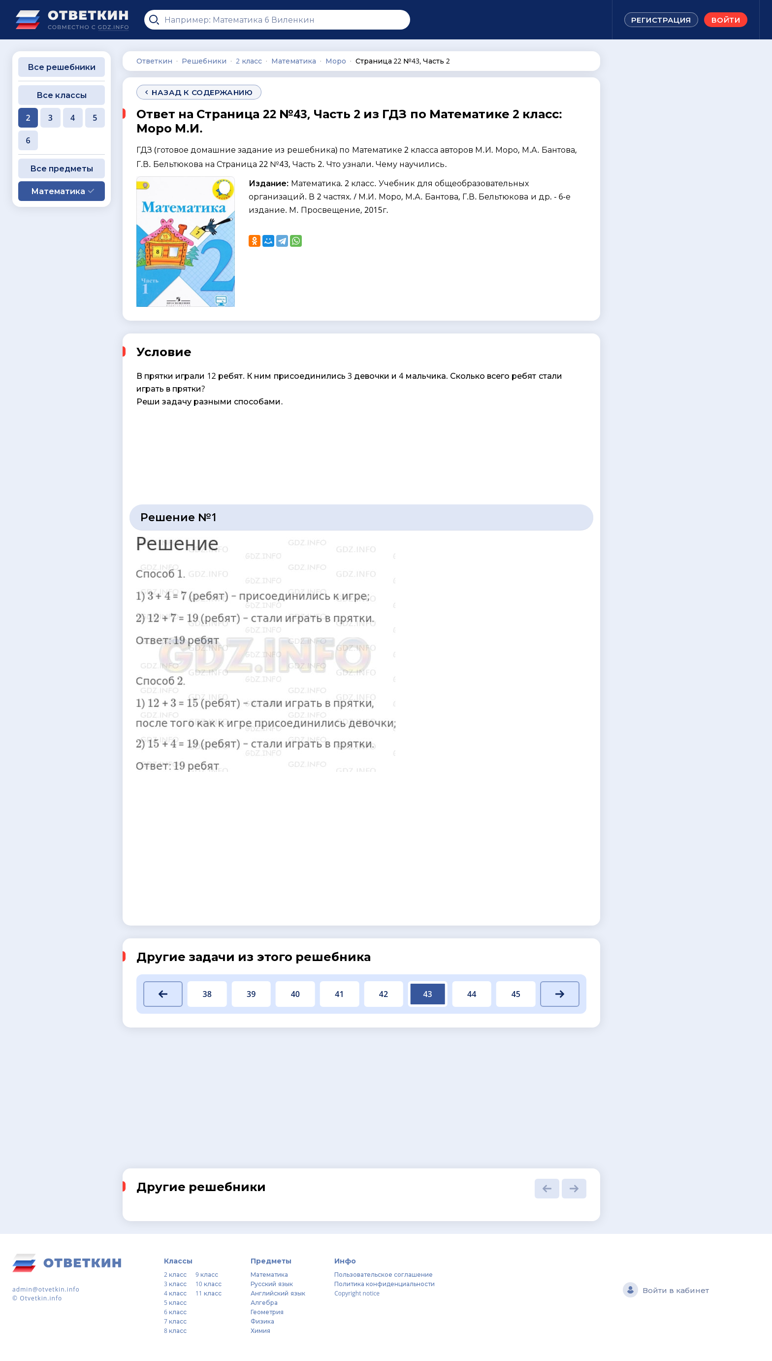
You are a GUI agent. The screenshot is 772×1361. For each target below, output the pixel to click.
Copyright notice (357, 1293)
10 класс (208, 1284)
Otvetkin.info (41, 1298)
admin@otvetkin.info (46, 1289)
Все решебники (62, 67)
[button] (163, 994)
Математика (269, 1274)
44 (471, 994)
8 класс (175, 1331)
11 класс (208, 1293)
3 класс (175, 1284)
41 (339, 994)
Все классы (61, 95)
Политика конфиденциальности (384, 1284)
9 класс (206, 1274)
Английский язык (278, 1293)
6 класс (175, 1312)
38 (206, 994)
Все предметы (61, 168)
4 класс (175, 1293)
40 (295, 994)
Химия (260, 1331)
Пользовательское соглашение (383, 1274)
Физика (262, 1321)
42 (383, 994)
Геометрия (267, 1312)
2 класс (175, 1274)
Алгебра (264, 1302)
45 (516, 994)
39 (251, 994)
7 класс (175, 1321)
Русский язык (271, 1284)
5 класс (175, 1302)
